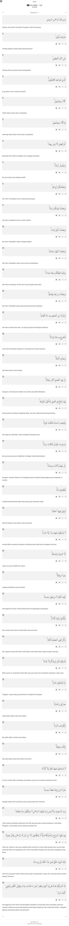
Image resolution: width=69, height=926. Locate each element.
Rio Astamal (38, 923)
